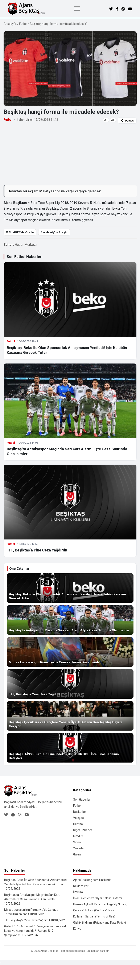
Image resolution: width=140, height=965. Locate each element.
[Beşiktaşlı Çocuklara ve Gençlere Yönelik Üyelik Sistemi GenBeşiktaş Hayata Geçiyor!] (70, 716)
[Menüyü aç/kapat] (77, 9)
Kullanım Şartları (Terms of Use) (94, 916)
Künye (77, 928)
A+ (112, 120)
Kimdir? (78, 836)
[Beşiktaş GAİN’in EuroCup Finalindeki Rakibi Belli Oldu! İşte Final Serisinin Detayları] (70, 748)
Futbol (23, 23)
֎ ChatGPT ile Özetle (20, 232)
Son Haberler (81, 799)
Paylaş (127, 120)
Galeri (77, 854)
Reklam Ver (80, 886)
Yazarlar (79, 848)
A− (105, 120)
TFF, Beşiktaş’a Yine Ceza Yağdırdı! (37, 550)
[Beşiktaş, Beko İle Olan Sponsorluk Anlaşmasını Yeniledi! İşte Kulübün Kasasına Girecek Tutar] (70, 588)
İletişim (78, 892)
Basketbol (79, 811)
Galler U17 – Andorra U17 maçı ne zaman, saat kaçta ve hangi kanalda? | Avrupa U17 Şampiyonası (35, 931)
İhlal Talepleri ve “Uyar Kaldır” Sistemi (97, 898)
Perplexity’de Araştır (54, 232)
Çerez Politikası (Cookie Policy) (93, 910)
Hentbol (78, 824)
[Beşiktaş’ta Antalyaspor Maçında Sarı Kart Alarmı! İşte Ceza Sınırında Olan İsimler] (70, 620)
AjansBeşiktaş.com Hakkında (92, 880)
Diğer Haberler (82, 830)
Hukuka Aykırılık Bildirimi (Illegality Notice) (100, 904)
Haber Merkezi (26, 245)
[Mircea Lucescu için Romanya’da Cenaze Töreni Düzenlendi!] (70, 652)
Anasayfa (10, 23)
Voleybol (79, 818)
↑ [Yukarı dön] (1, 962)
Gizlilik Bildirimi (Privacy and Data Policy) (99, 922)
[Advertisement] (70, 154)
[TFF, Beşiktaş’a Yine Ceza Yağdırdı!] (70, 684)
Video (77, 842)
